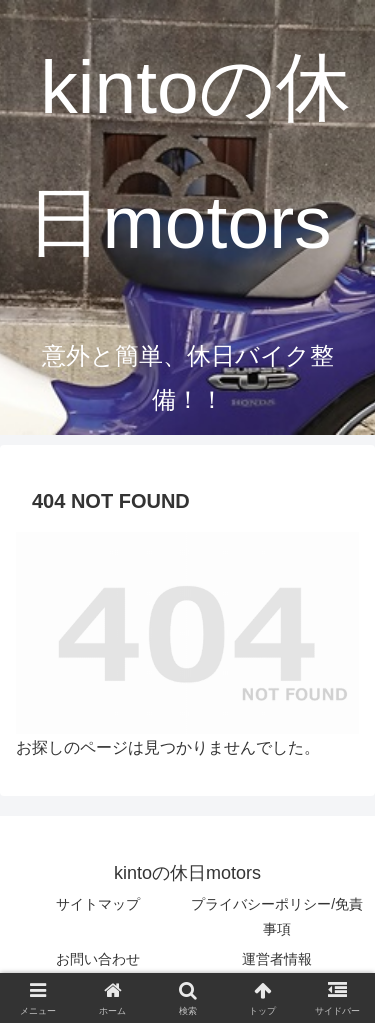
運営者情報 (277, 959)
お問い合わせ (98, 959)
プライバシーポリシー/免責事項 (277, 916)
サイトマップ (98, 904)
